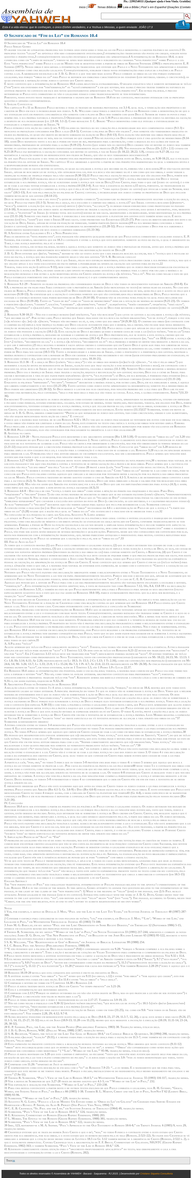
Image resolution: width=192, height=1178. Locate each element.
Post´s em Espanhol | (154, 7)
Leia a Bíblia (130, 7)
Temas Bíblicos (106, 7)
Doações (173, 7)
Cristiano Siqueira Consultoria (156, 1173)
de (13, 1160)
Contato (186, 7)
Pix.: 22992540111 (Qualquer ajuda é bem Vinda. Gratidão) (157, 1)
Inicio (82, 7)
